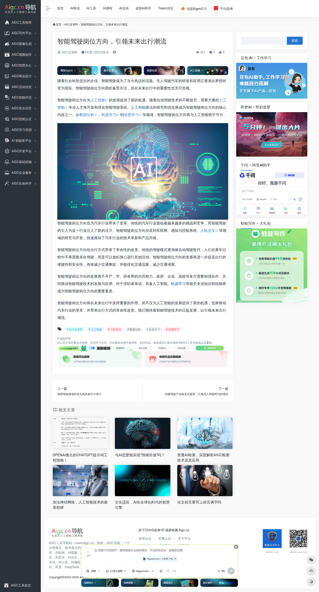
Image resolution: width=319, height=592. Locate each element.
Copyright (55, 577)
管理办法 (145, 538)
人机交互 (207, 230)
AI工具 (91, 8)
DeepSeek (72, 567)
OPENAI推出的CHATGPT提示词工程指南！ (80, 457)
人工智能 (97, 100)
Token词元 (165, 8)
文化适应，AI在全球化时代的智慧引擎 (142, 505)
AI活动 (124, 8)
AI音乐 (60, 557)
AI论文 (72, 557)
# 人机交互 (114, 329)
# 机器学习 (153, 329)
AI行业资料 (71, 24)
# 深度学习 (172, 329)
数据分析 (86, 115)
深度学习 (131, 115)
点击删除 (206, 342)
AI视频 (72, 552)
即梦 (58, 567)
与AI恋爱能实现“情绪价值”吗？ (140, 455)
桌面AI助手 (143, 8)
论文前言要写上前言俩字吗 (199, 502)
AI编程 (75, 562)
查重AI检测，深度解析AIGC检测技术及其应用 (203, 457)
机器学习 (109, 115)
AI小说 (63, 562)
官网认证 (164, 538)
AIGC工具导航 (189, 342)
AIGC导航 (113, 543)
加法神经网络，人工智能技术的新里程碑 (80, 505)
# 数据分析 (134, 329)
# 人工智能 (95, 329)
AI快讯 (75, 8)
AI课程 (107, 8)
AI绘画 (60, 552)
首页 (60, 8)
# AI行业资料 (75, 329)
